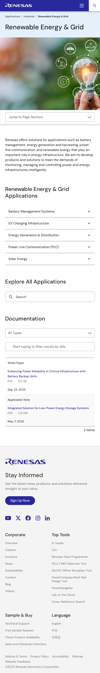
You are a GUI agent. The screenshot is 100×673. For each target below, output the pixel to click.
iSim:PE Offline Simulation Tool (72, 570)
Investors (11, 557)
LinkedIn (47, 518)
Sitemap (77, 656)
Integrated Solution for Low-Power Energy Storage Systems (48, 408)
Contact (10, 577)
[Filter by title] (50, 346)
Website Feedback (17, 661)
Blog (8, 584)
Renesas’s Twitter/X (18, 518)
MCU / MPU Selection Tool (69, 563)
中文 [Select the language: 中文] (55, 630)
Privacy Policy (39, 656)
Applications (12, 16)
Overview (11, 543)
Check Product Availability (22, 637)
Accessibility (60, 656)
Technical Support (17, 623)
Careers (10, 550)
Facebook (28, 518)
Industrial (29, 16)
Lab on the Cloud (63, 595)
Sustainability (14, 570)
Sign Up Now (20, 500)
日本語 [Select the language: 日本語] (56, 637)
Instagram (37, 518)
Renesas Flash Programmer (70, 557)
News (9, 563)
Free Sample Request (19, 630)
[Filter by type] (50, 333)
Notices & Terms (16, 656)
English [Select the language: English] (56, 623)
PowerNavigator (62, 588)
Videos (9, 591)
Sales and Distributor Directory (25, 644)
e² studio (58, 543)
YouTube (8, 518)
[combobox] (94, 5)
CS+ (54, 550)
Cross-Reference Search (68, 602)
